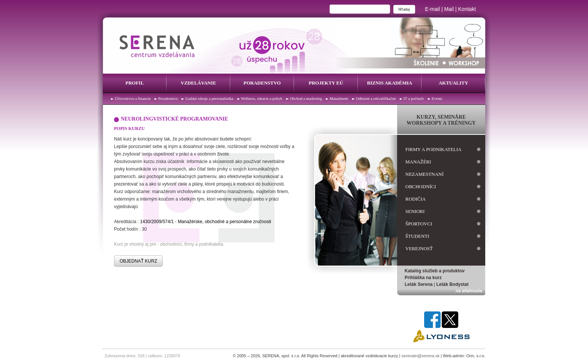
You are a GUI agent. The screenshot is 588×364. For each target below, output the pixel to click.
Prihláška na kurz (423, 277)
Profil (134, 83)
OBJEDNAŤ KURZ (138, 261)
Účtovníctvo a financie (133, 99)
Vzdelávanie (198, 83)
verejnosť (419, 248)
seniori (414, 211)
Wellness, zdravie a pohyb (261, 99)
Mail (449, 9)
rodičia (415, 199)
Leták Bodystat (452, 284)
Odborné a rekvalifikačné (376, 99)
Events (437, 99)
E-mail (432, 9)
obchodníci (420, 186)
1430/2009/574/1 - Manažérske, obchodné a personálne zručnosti (205, 221)
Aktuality (453, 83)
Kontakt (467, 9)
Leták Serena (419, 284)
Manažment (339, 99)
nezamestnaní (424, 174)
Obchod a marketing (306, 99)
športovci (418, 224)
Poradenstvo (261, 83)
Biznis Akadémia (389, 83)
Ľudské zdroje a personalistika (209, 99)
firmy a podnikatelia (433, 149)
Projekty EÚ (326, 83)
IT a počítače (414, 99)
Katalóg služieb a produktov (435, 270)
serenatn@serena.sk (420, 355)
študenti (417, 236)
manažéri (418, 162)
